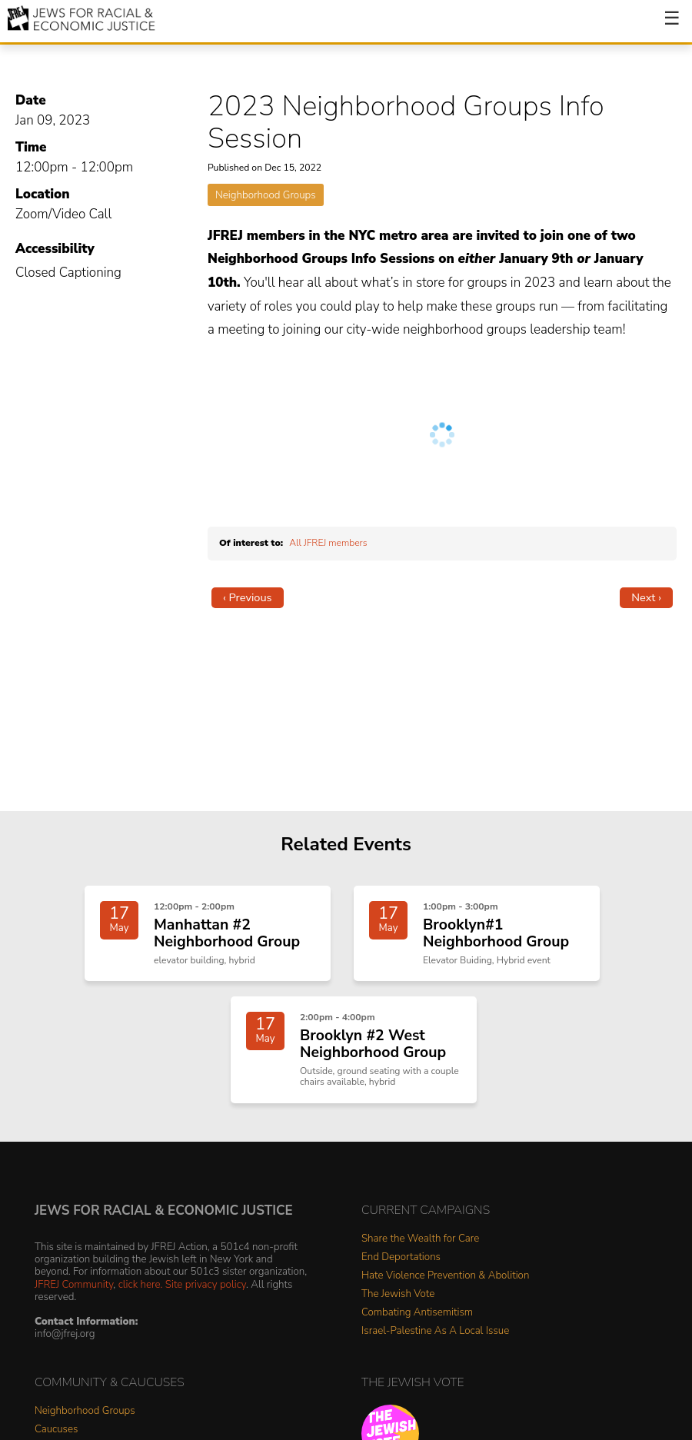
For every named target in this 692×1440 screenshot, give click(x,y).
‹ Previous (247, 597)
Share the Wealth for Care (420, 1238)
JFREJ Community (74, 1284)
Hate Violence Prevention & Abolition (445, 1275)
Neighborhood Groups (265, 195)
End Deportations (401, 1257)
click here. (140, 1284)
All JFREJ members (328, 543)
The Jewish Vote (397, 1294)
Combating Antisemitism (417, 1312)
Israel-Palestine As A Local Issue (435, 1331)
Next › (646, 597)
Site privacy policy (205, 1284)
